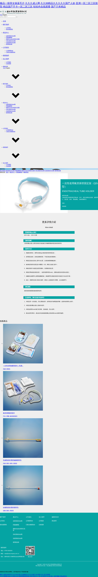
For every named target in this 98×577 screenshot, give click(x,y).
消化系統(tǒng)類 (11, 40)
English (5, 15)
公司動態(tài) (9, 50)
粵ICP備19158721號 (40, 565)
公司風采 (8, 62)
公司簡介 (8, 27)
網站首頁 (5, 66)
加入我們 (6, 59)
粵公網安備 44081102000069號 (54, 565)
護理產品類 (9, 44)
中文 (1, 15)
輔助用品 (26, 172)
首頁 (4, 21)
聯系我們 (6, 55)
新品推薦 (2, 170)
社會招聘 (8, 63)
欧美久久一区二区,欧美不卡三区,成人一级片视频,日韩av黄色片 (50, 576)
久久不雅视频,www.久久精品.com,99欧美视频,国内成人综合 (16, 576)
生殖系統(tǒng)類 (11, 42)
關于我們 (6, 24)
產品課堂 (54, 520)
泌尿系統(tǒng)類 (11, 36)
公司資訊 (6, 47)
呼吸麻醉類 (9, 37)
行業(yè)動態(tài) (10, 52)
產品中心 (6, 32)
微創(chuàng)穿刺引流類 (13, 39)
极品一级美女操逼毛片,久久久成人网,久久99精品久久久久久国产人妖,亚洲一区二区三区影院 (25, 574)
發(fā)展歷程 (9, 29)
